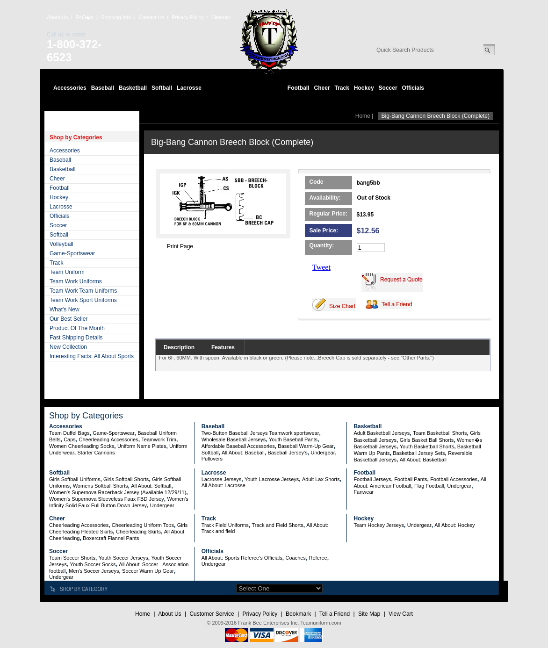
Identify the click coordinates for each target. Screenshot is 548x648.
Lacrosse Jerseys (222, 479)
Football (299, 88)
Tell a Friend (334, 614)
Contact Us (151, 17)
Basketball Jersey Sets (419, 453)
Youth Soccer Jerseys (123, 558)
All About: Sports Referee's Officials (242, 558)
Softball (161, 88)
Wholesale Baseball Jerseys (234, 439)
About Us (57, 17)
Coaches (295, 558)
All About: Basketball (423, 459)
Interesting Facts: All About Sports (92, 356)
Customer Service (211, 614)
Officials (413, 88)
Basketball (133, 88)
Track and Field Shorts (277, 525)
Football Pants (410, 479)
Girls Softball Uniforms (74, 479)
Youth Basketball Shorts (427, 446)
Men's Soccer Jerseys (94, 571)
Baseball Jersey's (287, 452)
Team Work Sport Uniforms (83, 300)
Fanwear (363, 492)
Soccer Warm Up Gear (148, 571)
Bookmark (298, 614)
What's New (64, 309)
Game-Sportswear (72, 253)
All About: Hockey (454, 525)
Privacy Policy (187, 17)
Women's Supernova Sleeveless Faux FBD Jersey (106, 499)
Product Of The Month (77, 328)
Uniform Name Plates (141, 446)
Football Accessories (453, 479)
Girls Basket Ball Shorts (427, 440)
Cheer (322, 88)
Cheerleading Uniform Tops (143, 525)
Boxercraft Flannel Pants (111, 538)
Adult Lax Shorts (321, 479)
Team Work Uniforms (76, 281)
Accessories (70, 88)
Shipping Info (116, 17)
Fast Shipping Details (76, 337)
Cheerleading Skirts (138, 531)
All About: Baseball (243, 452)
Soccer (388, 88)
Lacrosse (189, 88)
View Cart (401, 614)
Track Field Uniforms (225, 525)
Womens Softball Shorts (100, 486)
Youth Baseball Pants (293, 439)
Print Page (180, 246)
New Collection (68, 347)
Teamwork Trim (158, 439)
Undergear (322, 452)
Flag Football (429, 486)
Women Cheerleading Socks (81, 446)
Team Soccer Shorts (72, 558)
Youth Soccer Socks (93, 564)
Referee (318, 558)
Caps (70, 439)
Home (362, 116)
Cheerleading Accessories (108, 439)
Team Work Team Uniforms (83, 291)
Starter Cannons (96, 452)
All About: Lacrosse (223, 485)
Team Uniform (67, 272)
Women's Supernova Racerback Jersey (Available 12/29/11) (117, 492)
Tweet (321, 267)
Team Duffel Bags (69, 433)
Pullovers (212, 458)
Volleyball (61, 244)
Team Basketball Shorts (440, 433)
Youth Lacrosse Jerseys (272, 479)
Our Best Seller (68, 319)
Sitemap (220, 17)
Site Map (369, 614)
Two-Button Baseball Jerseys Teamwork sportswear (260, 433)
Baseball (102, 88)
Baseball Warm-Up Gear (305, 446)
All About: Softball (151, 486)
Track (342, 88)
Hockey (364, 88)
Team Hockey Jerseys (378, 525)
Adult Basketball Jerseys (381, 433)
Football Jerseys (372, 479)
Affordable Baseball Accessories (238, 446)
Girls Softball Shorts (126, 479)
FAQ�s (84, 17)
